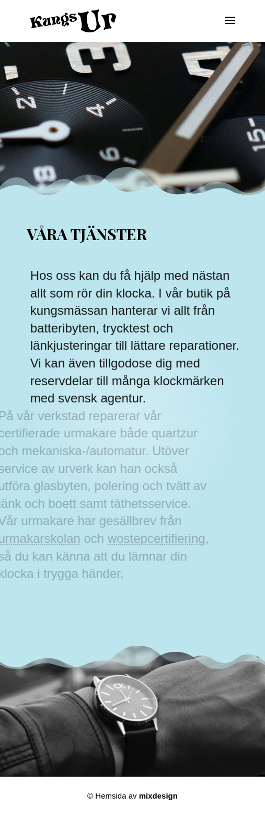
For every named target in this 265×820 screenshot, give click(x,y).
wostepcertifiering (152, 538)
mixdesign (158, 795)
